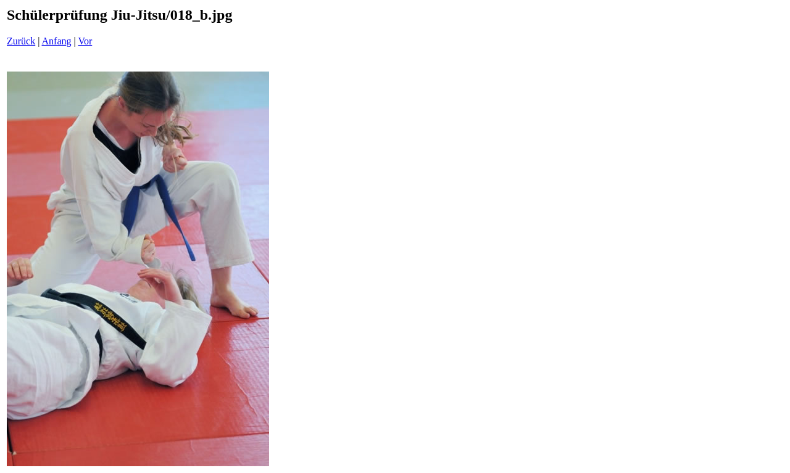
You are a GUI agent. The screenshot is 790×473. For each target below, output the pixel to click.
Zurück (21, 41)
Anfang (57, 41)
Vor (85, 41)
